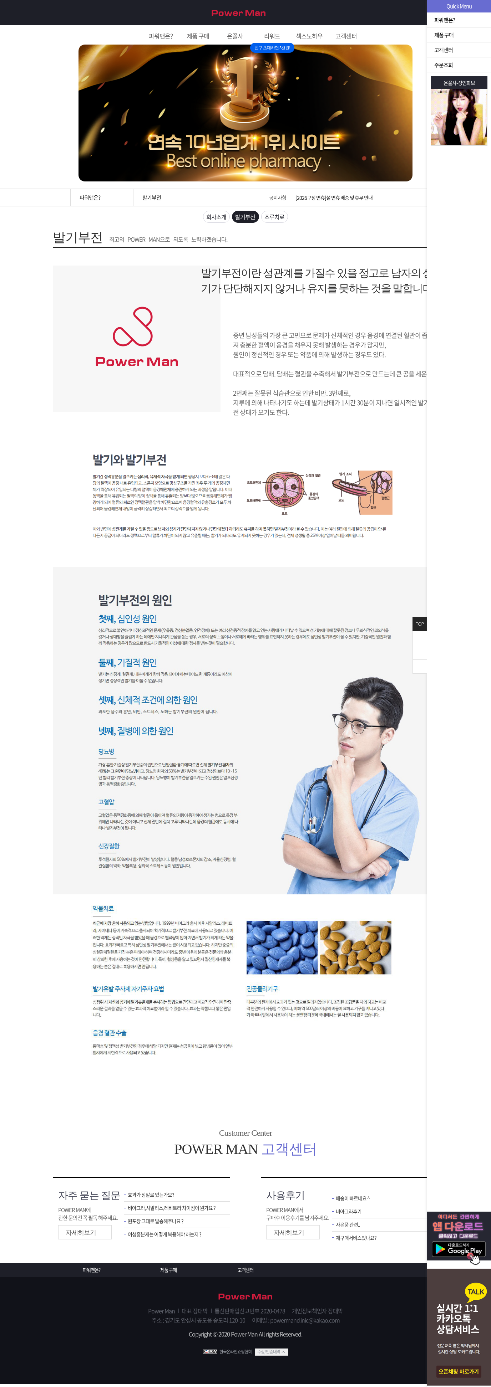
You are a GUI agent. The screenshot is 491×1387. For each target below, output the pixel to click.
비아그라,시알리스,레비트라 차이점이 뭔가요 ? (173, 1210)
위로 (419, 652)
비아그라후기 (350, 1214)
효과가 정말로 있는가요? (153, 1197)
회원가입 (398, 12)
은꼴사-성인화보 (459, 82)
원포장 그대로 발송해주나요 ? (158, 1224)
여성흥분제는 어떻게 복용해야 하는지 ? (167, 1238)
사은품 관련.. (349, 1228)
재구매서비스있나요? (358, 1241)
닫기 (419, 638)
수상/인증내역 (268, 1355)
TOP (420, 624)
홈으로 (62, 197)
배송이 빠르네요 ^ (354, 1200)
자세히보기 (81, 1234)
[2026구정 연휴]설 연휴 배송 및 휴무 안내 (334, 197)
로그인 (425, 12)
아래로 (419, 666)
